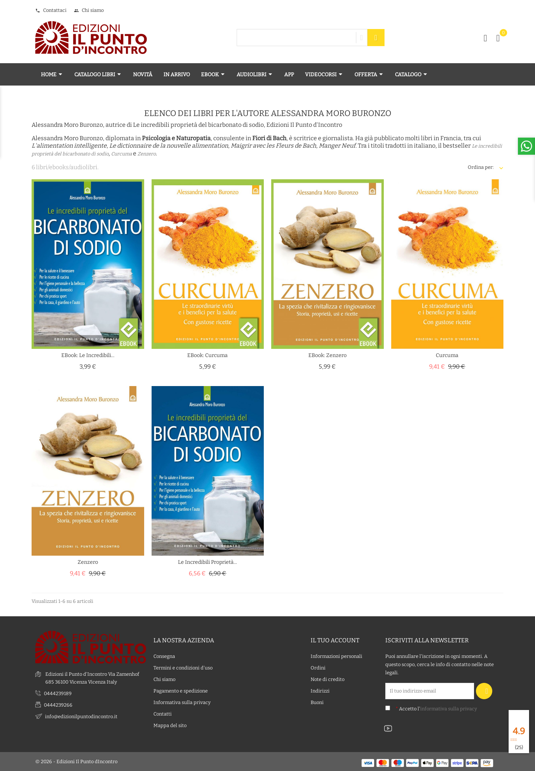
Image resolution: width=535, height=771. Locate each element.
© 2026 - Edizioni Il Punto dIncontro (76, 761)
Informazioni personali (336, 656)
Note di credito (327, 679)
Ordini (318, 668)
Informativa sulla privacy (182, 702)
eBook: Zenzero (327, 355)
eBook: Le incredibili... (87, 355)
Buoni (317, 702)
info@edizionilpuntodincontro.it (81, 716)
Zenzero (146, 154)
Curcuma (121, 154)
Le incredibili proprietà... (207, 562)
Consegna (164, 656)
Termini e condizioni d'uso (183, 668)
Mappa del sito (170, 725)
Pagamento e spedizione (180, 691)
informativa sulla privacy (448, 708)
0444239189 (58, 693)
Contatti (162, 714)
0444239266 (58, 705)
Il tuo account (335, 640)
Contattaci (51, 10)
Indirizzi (320, 691)
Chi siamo (89, 10)
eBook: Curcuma (207, 355)
